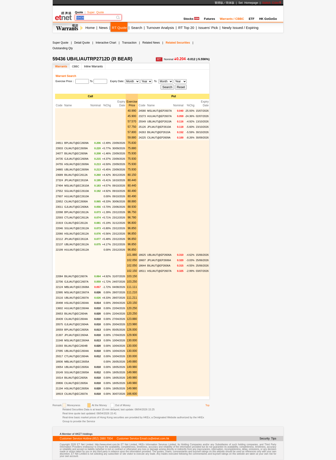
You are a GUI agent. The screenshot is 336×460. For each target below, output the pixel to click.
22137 (59, 244)
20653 (59, 313)
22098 (59, 212)
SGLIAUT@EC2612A (76, 228)
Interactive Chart (106, 42)
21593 (59, 345)
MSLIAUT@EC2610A (76, 185)
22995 (59, 292)
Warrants (61, 66)
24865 (59, 169)
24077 (59, 153)
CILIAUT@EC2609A (76, 148)
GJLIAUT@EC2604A (76, 324)
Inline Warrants (93, 66)
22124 (59, 287)
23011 (59, 206)
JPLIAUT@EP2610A (159, 126)
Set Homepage (248, 2)
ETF (252, 19)
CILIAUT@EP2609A (159, 137)
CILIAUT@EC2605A (76, 383)
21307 (59, 335)
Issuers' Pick (208, 28)
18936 (59, 361)
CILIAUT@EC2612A (76, 222)
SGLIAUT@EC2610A (76, 191)
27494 (59, 185)
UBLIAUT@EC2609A (76, 169)
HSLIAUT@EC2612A (76, 233)
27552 (59, 191)
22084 (59, 276)
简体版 (230, 2)
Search (136, 28)
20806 (59, 383)
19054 (59, 367)
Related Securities (178, 42)
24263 (142, 132)
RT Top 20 (186, 28)
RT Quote (119, 28)
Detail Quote (82, 42)
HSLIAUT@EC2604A (76, 302)
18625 (142, 254)
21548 (59, 340)
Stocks (191, 19)
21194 (59, 388)
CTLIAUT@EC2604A (76, 356)
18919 (59, 393)
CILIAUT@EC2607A (76, 393)
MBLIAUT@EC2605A (76, 361)
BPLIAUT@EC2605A (76, 329)
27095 (59, 350)
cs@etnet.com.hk (158, 438)
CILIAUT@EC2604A (76, 319)
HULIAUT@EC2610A (76, 196)
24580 (142, 110)
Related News (151, 42)
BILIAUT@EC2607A (76, 276)
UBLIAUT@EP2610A (159, 121)
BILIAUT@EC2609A (76, 153)
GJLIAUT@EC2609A (76, 158)
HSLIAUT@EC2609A (76, 164)
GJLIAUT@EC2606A (76, 206)
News (103, 28)
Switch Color (271, 2)
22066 (59, 233)
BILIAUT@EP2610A (158, 132)
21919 (59, 222)
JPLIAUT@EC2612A (76, 239)
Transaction (129, 42)
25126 (142, 126)
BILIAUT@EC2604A (76, 313)
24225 (142, 137)
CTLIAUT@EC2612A (76, 217)
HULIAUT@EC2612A (76, 249)
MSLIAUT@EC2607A (76, 292)
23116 (59, 297)
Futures (209, 19)
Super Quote (95, 12)
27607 (59, 196)
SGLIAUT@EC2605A (76, 372)
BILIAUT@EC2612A (76, 174)
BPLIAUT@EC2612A (76, 212)
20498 (59, 302)
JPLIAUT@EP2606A (159, 260)
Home (90, 28)
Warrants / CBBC (232, 19)
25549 (142, 121)
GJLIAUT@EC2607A (76, 281)
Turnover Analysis (160, 28)
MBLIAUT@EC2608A (76, 287)
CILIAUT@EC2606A (76, 201)
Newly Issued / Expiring (240, 28)
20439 (59, 319)
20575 (59, 324)
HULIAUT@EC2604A (76, 308)
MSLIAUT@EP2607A (159, 110)
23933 (59, 148)
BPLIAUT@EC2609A (76, 143)
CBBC (75, 66)
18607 (142, 260)
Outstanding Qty (62, 48)
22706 (59, 281)
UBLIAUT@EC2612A (76, 244)
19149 (59, 372)
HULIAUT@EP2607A (159, 116)
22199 (59, 249)
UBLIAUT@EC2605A (76, 367)
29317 (59, 356)
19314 (59, 377)
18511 (142, 271)
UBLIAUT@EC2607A (76, 297)
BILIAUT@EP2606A (158, 265)
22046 (59, 228)
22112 (59, 239)
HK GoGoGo (268, 19)
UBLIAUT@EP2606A (159, 254)
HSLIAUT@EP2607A (159, 271)
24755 (59, 164)
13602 (59, 308)
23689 (59, 174)
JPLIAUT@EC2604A (76, 335)
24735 (59, 158)
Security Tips (267, 438)
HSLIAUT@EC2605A (76, 388)
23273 (142, 116)
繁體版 (219, 2)
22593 (59, 217)
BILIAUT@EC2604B (76, 345)
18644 (142, 265)
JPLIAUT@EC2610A (76, 180)
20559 (59, 329)
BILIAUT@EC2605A (76, 377)
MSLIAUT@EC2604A (76, 340)
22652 (59, 201)
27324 (59, 180)
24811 (59, 143)
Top (207, 405)
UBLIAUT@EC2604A (76, 350)
